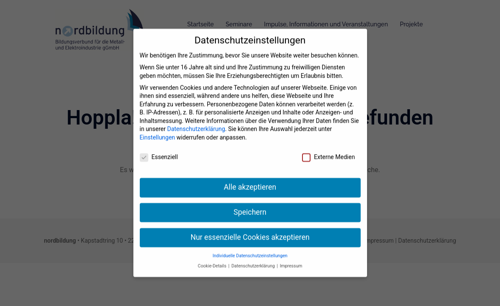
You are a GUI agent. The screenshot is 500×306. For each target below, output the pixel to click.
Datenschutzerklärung (196, 118)
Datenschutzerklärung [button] (254, 255)
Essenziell (159, 146)
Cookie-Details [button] (213, 255)
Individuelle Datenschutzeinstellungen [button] (249, 244)
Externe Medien (328, 146)
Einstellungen (157, 126)
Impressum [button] (291, 255)
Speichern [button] (250, 201)
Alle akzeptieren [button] (250, 176)
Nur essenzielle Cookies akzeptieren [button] (249, 226)
